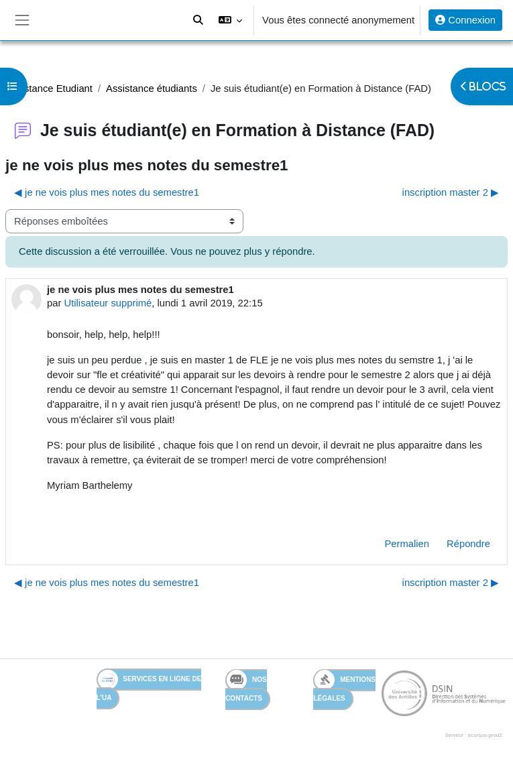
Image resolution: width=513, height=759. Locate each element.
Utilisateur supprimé (108, 303)
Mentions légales (344, 685)
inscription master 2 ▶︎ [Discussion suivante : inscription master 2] (450, 192)
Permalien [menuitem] (406, 543)
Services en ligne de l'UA (149, 685)
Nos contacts (245, 686)
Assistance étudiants (151, 88)
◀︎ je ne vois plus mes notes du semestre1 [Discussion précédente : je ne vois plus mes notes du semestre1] (106, 192)
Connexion (465, 20)
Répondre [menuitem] (468, 543)
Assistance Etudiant (49, 88)
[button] (230, 20)
